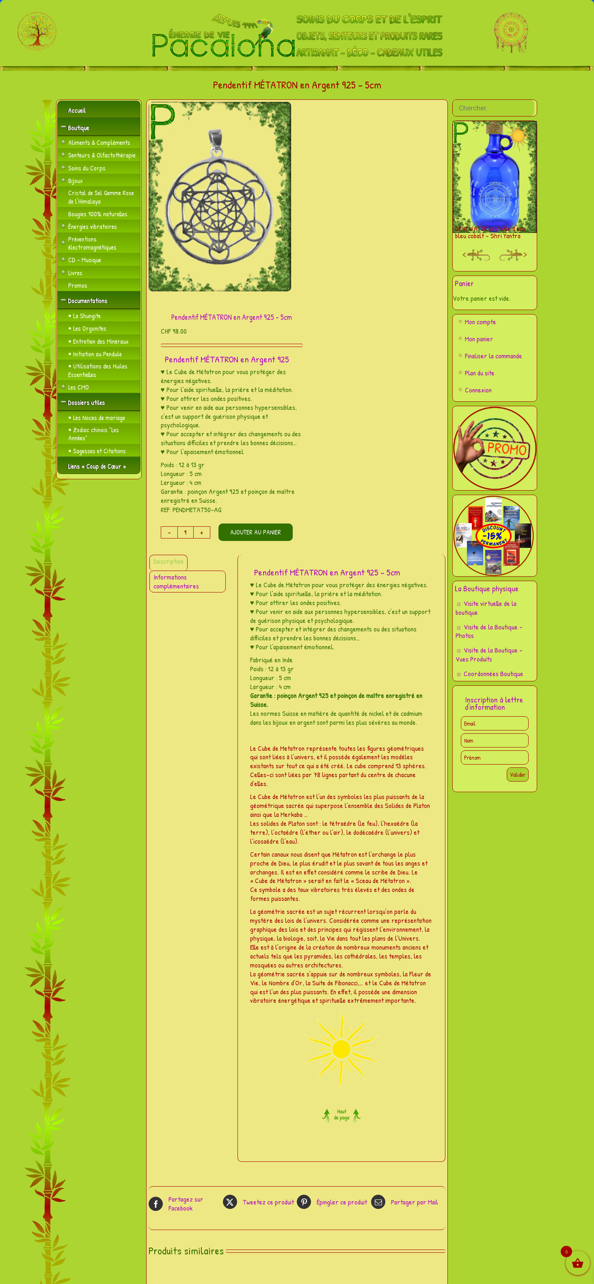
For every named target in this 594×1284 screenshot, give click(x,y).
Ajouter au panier (255, 532)
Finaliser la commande (493, 355)
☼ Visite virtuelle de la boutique (486, 608)
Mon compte (480, 321)
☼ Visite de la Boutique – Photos (489, 631)
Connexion (478, 389)
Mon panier (479, 338)
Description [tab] (168, 561)
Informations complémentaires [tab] (176, 581)
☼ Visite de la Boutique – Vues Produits (489, 654)
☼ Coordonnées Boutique (489, 673)
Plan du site (480, 372)
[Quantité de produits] (185, 532)
